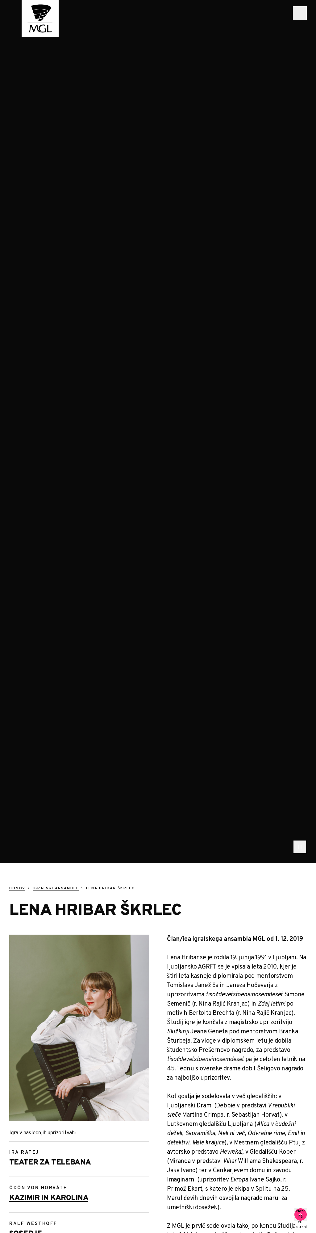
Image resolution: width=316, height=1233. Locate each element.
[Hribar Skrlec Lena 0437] (79, 1028)
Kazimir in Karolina (48, 1198)
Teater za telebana (50, 1162)
